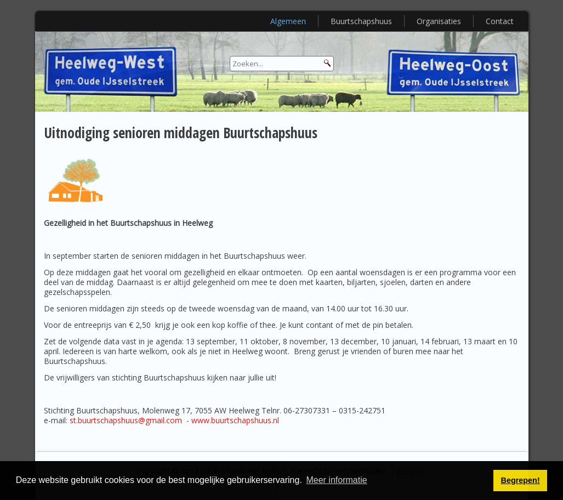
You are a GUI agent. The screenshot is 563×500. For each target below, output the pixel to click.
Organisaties (439, 21)
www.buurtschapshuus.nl (235, 420)
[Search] (282, 63)
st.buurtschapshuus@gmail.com (126, 420)
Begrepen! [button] (520, 480)
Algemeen (288, 21)
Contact (500, 21)
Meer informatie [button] (336, 480)
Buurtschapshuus (361, 21)
